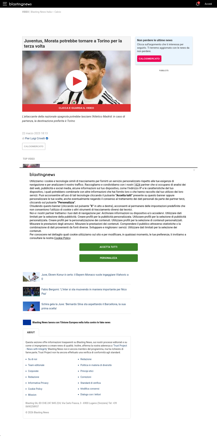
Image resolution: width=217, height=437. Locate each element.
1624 (137, 184)
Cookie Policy (62, 238)
